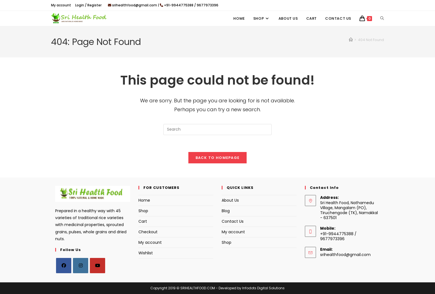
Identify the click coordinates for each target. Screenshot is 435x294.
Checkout (148, 232)
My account (61, 5)
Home (144, 200)
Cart (142, 221)
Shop (143, 211)
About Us (230, 200)
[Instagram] (80, 265)
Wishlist (145, 253)
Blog (226, 211)
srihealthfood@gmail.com (345, 254)
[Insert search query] (217, 129)
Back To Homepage (218, 157)
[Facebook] (63, 265)
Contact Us (233, 221)
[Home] (351, 39)
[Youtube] (97, 265)
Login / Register (88, 5)
